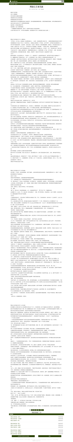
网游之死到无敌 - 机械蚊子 (16, 430)
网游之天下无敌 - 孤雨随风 (16, 431)
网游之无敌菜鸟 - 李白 (15, 420)
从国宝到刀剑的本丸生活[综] (23, 436)
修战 (50, 436)
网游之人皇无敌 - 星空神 (15, 425)
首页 (16, 4)
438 (42, 410)
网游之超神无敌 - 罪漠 (15, 423)
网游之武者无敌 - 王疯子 (15, 416)
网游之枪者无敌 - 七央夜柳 (16, 418)
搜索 (62, 1)
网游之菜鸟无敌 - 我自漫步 (16, 433)
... (39, 410)
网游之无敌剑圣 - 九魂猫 (15, 427)
